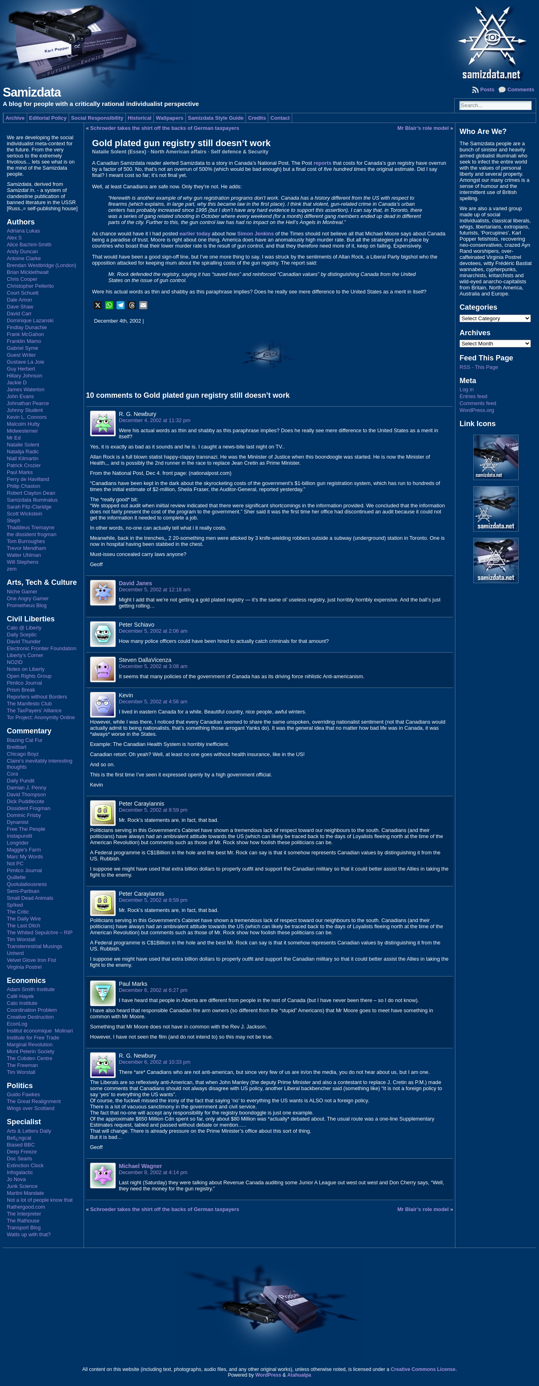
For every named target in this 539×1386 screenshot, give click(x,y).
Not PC (15, 863)
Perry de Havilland (28, 479)
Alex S (14, 238)
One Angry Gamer (28, 598)
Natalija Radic (23, 451)
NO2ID (15, 662)
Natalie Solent (23, 445)
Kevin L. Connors (27, 417)
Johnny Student (25, 410)
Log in (466, 389)
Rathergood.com (26, 1207)
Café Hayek (20, 996)
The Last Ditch (24, 926)
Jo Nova (16, 1179)
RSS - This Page (478, 367)
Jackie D (17, 382)
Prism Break (21, 690)
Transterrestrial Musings (35, 946)
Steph (13, 520)
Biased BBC (21, 1145)
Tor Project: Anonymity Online (41, 717)
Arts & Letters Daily (29, 1131)
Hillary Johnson (25, 376)
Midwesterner (22, 431)
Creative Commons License (423, 1369)
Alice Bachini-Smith (29, 244)
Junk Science (22, 1186)
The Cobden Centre (29, 1058)
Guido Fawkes (23, 1094)
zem (12, 569)
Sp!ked (15, 905)
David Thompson (26, 794)
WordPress (268, 1375)
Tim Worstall (21, 939)
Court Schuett (23, 293)
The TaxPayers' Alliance (34, 710)
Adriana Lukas (23, 231)
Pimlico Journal (24, 683)
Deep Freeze (22, 1152)
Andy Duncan (22, 251)
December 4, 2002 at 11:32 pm (154, 420)
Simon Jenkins (255, 234)
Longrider (18, 843)
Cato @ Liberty (24, 628)
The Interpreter (24, 1214)
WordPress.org (476, 410)
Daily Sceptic (22, 635)
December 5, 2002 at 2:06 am (153, 631)
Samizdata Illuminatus (32, 500)
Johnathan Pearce (28, 403)
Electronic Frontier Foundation (41, 648)
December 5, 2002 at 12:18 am (154, 589)
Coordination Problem (32, 1010)
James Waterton (26, 389)
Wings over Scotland (30, 1108)
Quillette (16, 877)
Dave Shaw (20, 307)
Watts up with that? (29, 1234)
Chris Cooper (22, 279)
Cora (12, 774)
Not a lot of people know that (40, 1200)
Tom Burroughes (26, 541)
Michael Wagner (140, 1166)
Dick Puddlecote (25, 801)
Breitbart (16, 747)
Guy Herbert (21, 369)
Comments (520, 89)
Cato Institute (22, 1003)
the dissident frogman (31, 534)
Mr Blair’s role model (423, 128)
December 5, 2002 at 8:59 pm (153, 810)
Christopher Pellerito (30, 286)
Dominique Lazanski (30, 320)
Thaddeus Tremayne (30, 527)
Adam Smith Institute (31, 989)
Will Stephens (23, 562)
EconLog (17, 1024)
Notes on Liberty (26, 669)
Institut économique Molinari (40, 1031)
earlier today (194, 234)
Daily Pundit (20, 781)
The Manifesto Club (29, 704)
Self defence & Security (239, 152)
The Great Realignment (34, 1101)
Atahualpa (299, 1375)
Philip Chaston (24, 486)
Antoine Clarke (24, 258)
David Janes (135, 583)
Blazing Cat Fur (25, 740)
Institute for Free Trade (33, 1038)
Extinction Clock (25, 1165)
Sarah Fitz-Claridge (29, 507)
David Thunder (24, 641)
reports (322, 163)
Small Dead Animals (30, 898)
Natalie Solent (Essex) (119, 152)
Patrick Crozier (24, 465)
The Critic (18, 912)
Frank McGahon (25, 334)
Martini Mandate (25, 1193)
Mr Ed (14, 438)
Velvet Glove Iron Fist (31, 960)
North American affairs (179, 152)
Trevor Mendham (26, 548)
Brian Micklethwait (28, 272)
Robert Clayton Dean (31, 493)
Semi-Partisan (23, 891)
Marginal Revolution (30, 1044)
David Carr (19, 313)
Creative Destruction (30, 1017)
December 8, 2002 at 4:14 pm (153, 1172)
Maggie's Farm (24, 850)
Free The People (26, 829)
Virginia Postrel (24, 967)
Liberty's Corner (25, 655)
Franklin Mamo (24, 341)
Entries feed (473, 396)
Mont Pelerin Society (30, 1051)
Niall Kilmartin (23, 458)
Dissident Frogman (28, 808)
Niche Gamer (22, 591)
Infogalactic (20, 1172)
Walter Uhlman (24, 555)
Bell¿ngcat (19, 1138)
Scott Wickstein (24, 514)
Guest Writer (21, 355)
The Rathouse (23, 1221)
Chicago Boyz (23, 754)
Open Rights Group (29, 676)
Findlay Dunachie (27, 327)
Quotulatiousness (27, 884)
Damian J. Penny (26, 788)
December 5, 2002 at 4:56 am (153, 701)
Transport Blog (24, 1227)
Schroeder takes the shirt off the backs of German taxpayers (164, 128)
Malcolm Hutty (23, 424)
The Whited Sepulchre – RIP (40, 932)
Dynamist (17, 822)
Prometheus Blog (27, 605)
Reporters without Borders (37, 697)
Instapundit (19, 836)
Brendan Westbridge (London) (41, 265)
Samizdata (32, 92)
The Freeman (22, 1065)
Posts (487, 89)
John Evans (20, 396)
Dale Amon (19, 300)
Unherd (15, 953)
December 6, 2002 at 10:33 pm (154, 1062)
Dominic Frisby (24, 815)
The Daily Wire (24, 919)
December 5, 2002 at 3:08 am (153, 666)
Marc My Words (25, 857)
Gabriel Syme (23, 348)
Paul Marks (20, 472)
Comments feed (477, 403)
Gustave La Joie (25, 362)
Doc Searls (19, 1158)
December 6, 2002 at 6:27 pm (153, 990)
